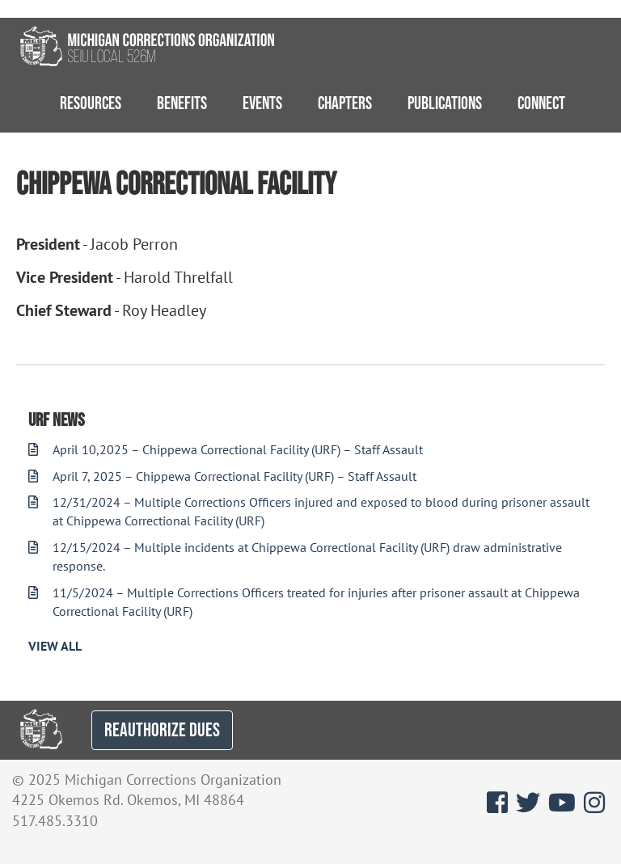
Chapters (345, 102)
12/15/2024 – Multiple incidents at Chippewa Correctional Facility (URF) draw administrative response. (295, 556)
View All (55, 646)
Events (262, 102)
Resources (90, 102)
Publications (445, 102)
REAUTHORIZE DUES (162, 729)
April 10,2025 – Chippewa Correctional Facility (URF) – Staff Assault (225, 449)
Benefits (182, 102)
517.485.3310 (55, 820)
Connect (541, 102)
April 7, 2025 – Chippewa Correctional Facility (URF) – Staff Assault (222, 476)
